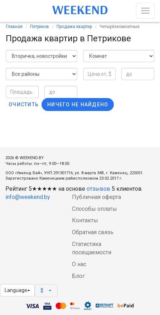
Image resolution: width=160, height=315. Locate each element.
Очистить (24, 104)
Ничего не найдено (77, 104)
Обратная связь (92, 232)
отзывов (98, 188)
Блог (78, 276)
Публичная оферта (96, 197)
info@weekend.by (27, 197)
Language (17, 290)
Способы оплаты (94, 208)
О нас (79, 264)
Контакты (85, 220)
